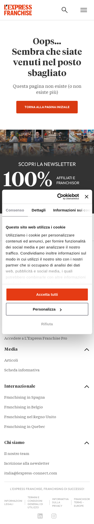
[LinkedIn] (40, 516)
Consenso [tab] (15, 210)
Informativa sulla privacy (60, 502)
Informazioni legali (13, 502)
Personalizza (47, 309)
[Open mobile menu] (84, 10)
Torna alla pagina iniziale (47, 107)
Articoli (11, 361)
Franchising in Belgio (23, 407)
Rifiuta (47, 324)
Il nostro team (16, 454)
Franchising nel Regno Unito (30, 417)
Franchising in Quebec (24, 427)
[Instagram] (54, 516)
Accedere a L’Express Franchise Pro (35, 339)
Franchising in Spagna (24, 398)
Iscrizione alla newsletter (26, 464)
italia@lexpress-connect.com (30, 473)
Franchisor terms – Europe (82, 502)
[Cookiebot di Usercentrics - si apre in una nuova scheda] (59, 196)
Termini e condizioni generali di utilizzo (35, 502)
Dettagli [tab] (39, 210)
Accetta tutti (47, 294)
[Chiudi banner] (86, 196)
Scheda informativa (22, 370)
